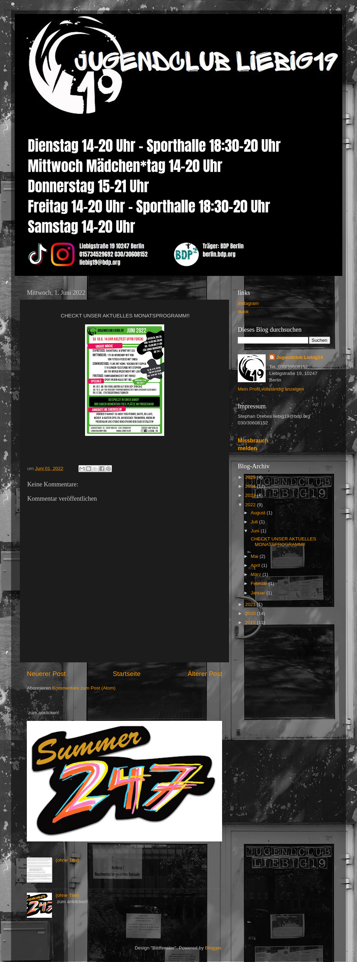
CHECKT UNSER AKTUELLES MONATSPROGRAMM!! (283, 541)
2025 (251, 477)
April (256, 565)
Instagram (248, 303)
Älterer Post (205, 673)
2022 (251, 504)
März (257, 574)
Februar (259, 583)
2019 (251, 622)
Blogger (213, 948)
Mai (255, 556)
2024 (251, 486)
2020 (251, 613)
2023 (251, 495)
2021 (251, 604)
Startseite (126, 673)
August (259, 512)
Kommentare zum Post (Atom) (84, 688)
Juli (255, 521)
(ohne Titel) (67, 860)
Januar (258, 592)
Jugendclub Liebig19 (299, 357)
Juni (256, 530)
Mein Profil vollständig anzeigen (271, 389)
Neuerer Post (46, 673)
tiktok (243, 311)
